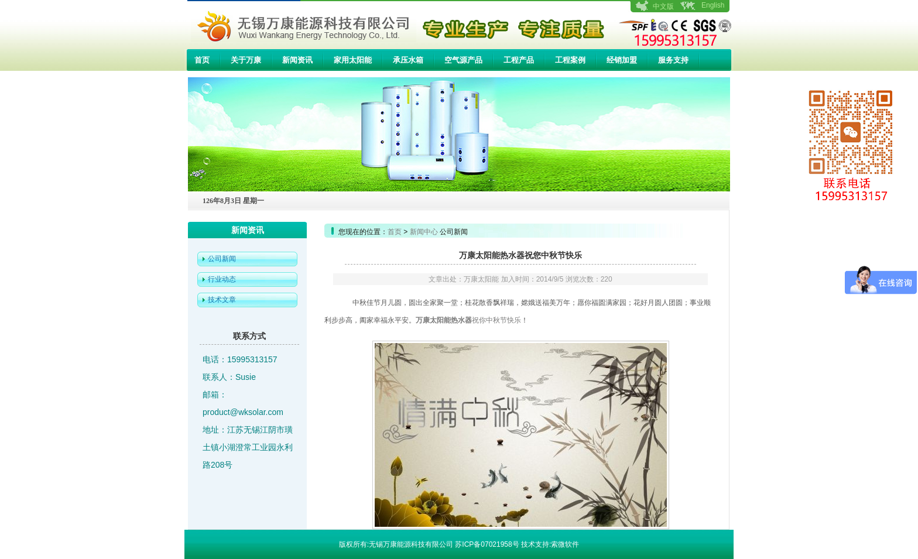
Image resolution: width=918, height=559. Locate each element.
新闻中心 (424, 232)
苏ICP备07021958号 (487, 544)
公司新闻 (222, 259)
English (712, 5)
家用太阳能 (353, 60)
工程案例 (570, 60)
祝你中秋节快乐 (496, 320)
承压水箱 (408, 60)
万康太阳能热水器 (444, 320)
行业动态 (222, 279)
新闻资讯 (297, 60)
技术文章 (222, 300)
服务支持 (673, 60)
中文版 (663, 6)
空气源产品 (463, 60)
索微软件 (565, 544)
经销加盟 (622, 60)
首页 (202, 60)
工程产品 (518, 60)
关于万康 (246, 60)
